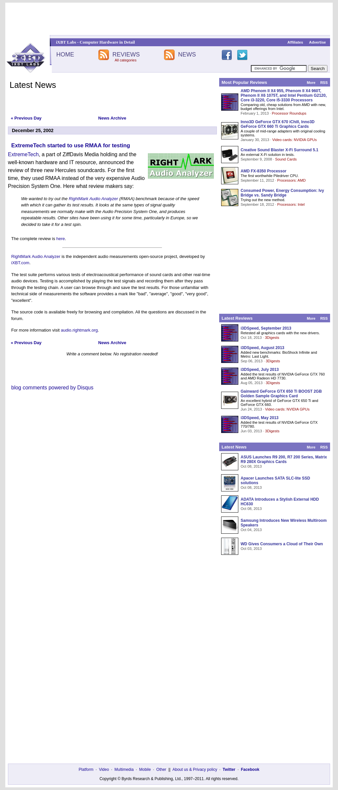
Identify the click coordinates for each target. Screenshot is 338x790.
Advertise (317, 42)
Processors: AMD (291, 180)
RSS (324, 83)
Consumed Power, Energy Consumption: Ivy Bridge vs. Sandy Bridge (282, 193)
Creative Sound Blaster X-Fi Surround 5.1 (279, 150)
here (60, 238)
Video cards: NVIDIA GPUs (294, 140)
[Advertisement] (169, 19)
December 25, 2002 (32, 130)
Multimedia (124, 769)
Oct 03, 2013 (251, 549)
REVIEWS (126, 54)
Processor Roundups (289, 113)
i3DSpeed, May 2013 (260, 417)
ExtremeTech (23, 154)
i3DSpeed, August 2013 (262, 347)
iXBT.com (20, 262)
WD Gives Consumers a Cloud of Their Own (282, 544)
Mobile (145, 769)
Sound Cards (285, 159)
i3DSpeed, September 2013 (266, 328)
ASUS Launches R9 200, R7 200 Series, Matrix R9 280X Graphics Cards (284, 459)
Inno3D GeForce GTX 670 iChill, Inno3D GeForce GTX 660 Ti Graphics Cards (278, 124)
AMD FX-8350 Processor (264, 171)
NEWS (187, 54)
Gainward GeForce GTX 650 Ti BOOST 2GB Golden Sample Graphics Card (281, 393)
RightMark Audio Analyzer (93, 198)
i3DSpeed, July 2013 (260, 369)
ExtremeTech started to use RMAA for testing (70, 145)
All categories (125, 60)
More (311, 83)
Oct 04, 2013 (251, 530)
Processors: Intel (291, 204)
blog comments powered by (52, 387)
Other (161, 769)
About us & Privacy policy (194, 769)
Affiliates (295, 42)
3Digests (272, 338)
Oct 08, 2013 (251, 466)
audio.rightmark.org (79, 330)
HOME (65, 54)
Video (104, 769)
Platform (86, 769)
